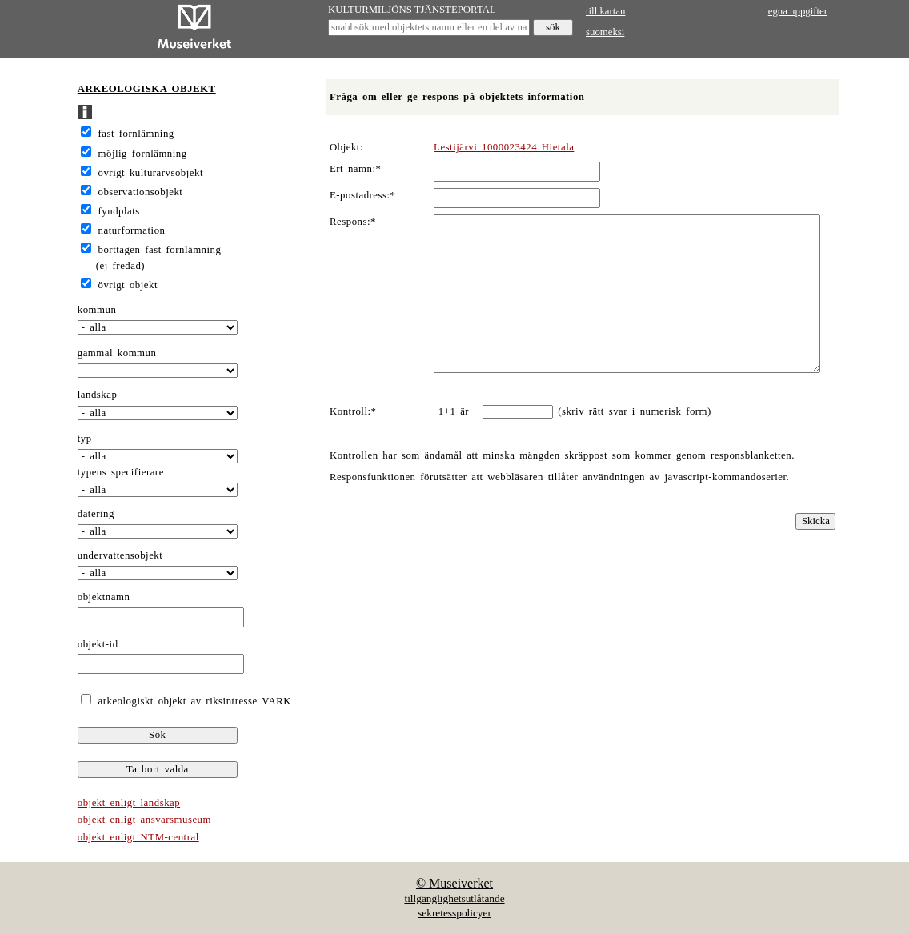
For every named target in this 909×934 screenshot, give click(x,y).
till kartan (605, 11)
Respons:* (353, 221)
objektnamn (104, 597)
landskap (98, 394)
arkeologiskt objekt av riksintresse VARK (192, 701)
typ (85, 438)
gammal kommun (117, 353)
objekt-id (98, 644)
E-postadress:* (363, 195)
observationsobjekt (140, 192)
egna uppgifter (797, 11)
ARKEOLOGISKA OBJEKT (147, 88)
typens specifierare (121, 472)
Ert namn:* (355, 168)
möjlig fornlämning (142, 153)
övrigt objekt (128, 285)
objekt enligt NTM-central (138, 837)
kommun (97, 309)
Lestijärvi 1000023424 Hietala (504, 147)
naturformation (132, 230)
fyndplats (119, 211)
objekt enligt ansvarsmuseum (144, 819)
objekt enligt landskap (129, 802)
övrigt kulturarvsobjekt (150, 172)
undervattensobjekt (120, 555)
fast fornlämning (136, 133)
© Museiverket (454, 883)
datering (96, 513)
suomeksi (605, 32)
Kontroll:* (353, 411)
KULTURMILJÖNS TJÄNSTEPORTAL (412, 9)
